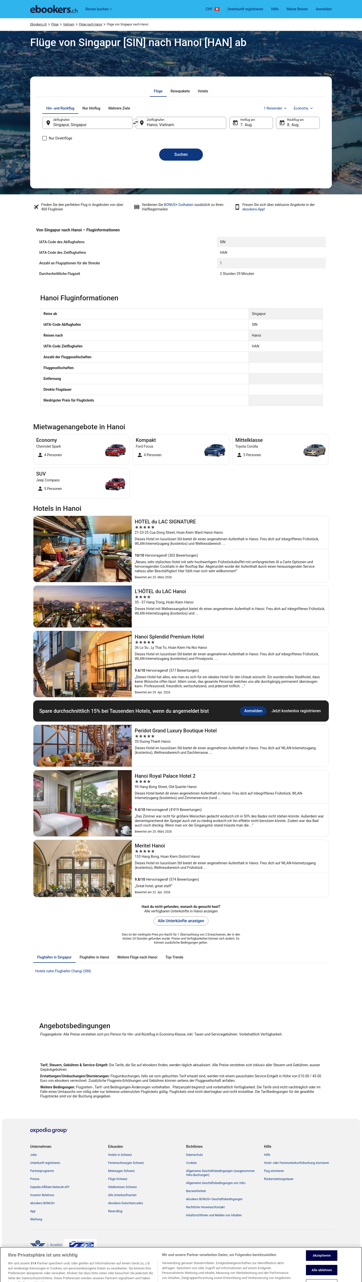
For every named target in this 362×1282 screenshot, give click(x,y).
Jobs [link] (33, 1155)
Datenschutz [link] (194, 1155)
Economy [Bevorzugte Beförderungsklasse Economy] (304, 108)
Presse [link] (34, 1179)
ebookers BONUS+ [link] (42, 1203)
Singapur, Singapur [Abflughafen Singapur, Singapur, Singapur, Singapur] (69, 124)
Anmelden (324, 9)
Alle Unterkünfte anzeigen (181, 920)
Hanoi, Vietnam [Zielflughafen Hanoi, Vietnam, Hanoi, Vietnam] (160, 124)
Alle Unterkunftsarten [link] (122, 1195)
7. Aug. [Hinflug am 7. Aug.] (246, 124)
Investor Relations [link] (42, 1195)
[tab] (158, 91)
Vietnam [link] (68, 24)
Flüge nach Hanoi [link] (90, 24)
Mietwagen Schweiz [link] (121, 1171)
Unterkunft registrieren (245, 9)
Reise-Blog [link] (115, 1211)
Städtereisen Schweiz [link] (122, 1187)
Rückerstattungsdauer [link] (279, 1179)
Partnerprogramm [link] (42, 1171)
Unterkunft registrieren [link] (45, 1163)
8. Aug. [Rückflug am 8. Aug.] (293, 124)
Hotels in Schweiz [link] (120, 1155)
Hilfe (275, 9)
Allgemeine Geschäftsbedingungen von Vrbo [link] (215, 1183)
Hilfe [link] (267, 1155)
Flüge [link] (55, 24)
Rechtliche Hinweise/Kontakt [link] (205, 1207)
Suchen (181, 154)
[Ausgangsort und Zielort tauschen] (135, 122)
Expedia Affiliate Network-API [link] (49, 1187)
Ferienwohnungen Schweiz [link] (126, 1163)
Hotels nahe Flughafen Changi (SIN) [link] (63, 971)
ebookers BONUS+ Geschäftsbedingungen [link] (214, 1199)
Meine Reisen (297, 9)
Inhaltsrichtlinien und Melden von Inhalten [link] (214, 1215)
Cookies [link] (191, 1163)
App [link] (32, 1211)
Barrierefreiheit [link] (196, 1191)
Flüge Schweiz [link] (117, 1179)
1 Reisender (276, 108)
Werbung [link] (36, 1219)
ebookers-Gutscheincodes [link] (125, 1203)
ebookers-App (253, 209)
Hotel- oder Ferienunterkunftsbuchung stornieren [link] (296, 1163)
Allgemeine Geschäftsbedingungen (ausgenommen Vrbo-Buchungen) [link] (220, 1173)
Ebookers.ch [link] (38, 24)
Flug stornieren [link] (274, 1171)
